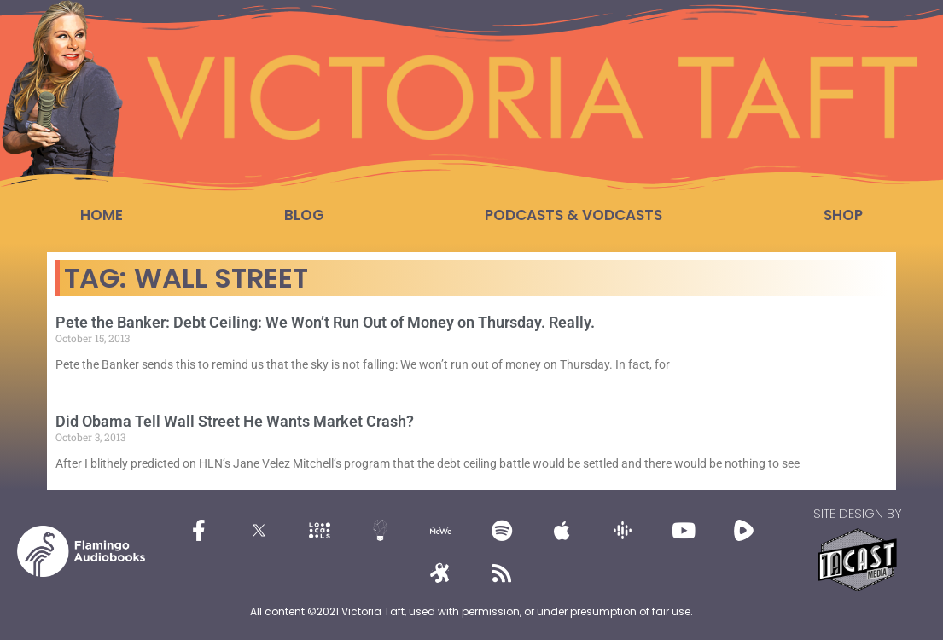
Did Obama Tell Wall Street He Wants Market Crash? (234, 421)
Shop (843, 215)
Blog (304, 215)
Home (101, 215)
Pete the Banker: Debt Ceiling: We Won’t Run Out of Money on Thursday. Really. (325, 322)
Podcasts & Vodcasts (573, 215)
